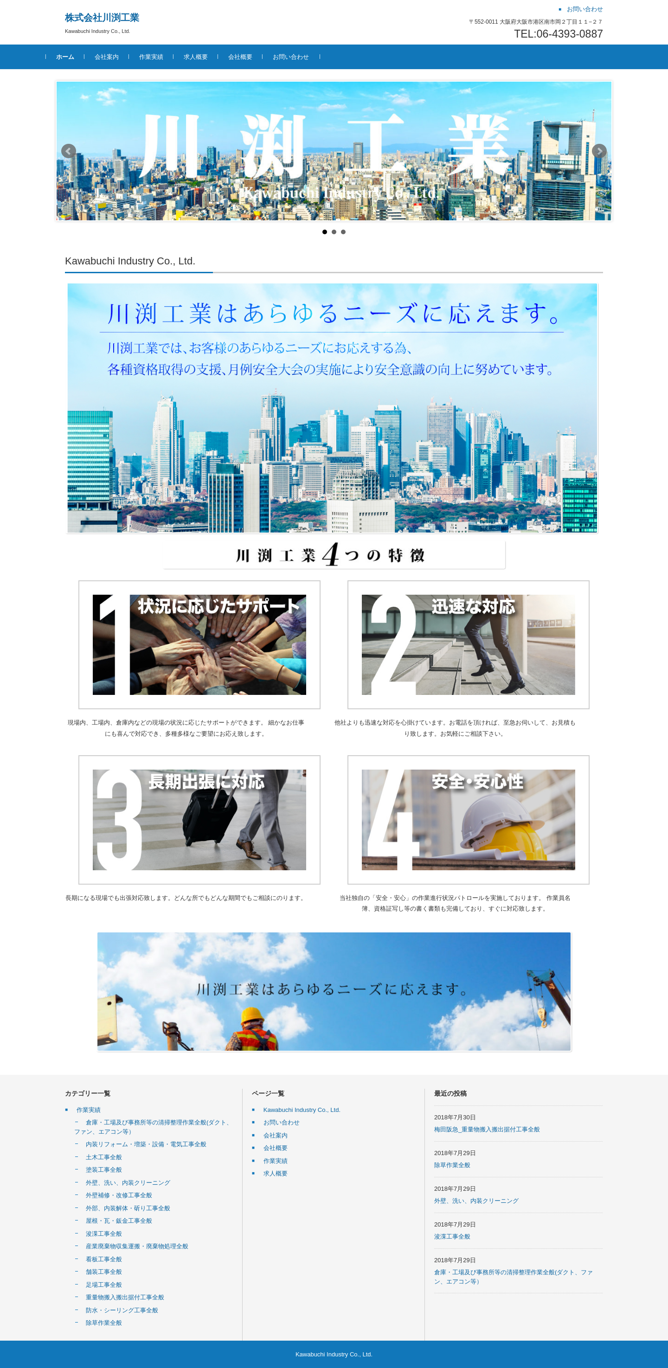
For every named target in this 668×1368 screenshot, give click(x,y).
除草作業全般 (104, 1322)
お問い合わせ (310, 56)
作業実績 (170, 56)
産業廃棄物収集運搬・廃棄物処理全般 (137, 1246)
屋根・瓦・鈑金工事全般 (119, 1220)
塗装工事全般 (104, 1169)
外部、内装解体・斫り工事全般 (128, 1208)
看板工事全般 (104, 1259)
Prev (68, 151)
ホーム (84, 56)
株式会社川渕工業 (102, 18)
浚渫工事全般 (104, 1233)
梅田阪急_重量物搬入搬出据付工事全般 (487, 1129)
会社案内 (126, 56)
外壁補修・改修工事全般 (119, 1195)
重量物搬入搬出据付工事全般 (125, 1297)
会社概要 (259, 56)
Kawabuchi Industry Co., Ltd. (301, 1109)
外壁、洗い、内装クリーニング (128, 1182)
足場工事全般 (104, 1284)
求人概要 (215, 56)
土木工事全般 (104, 1157)
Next (599, 151)
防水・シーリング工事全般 (122, 1310)
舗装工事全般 (104, 1271)
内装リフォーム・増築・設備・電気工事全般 (146, 1144)
